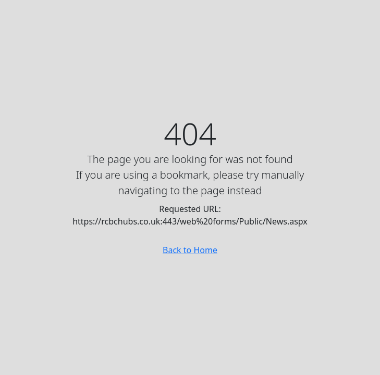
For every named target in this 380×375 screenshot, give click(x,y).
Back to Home (190, 250)
